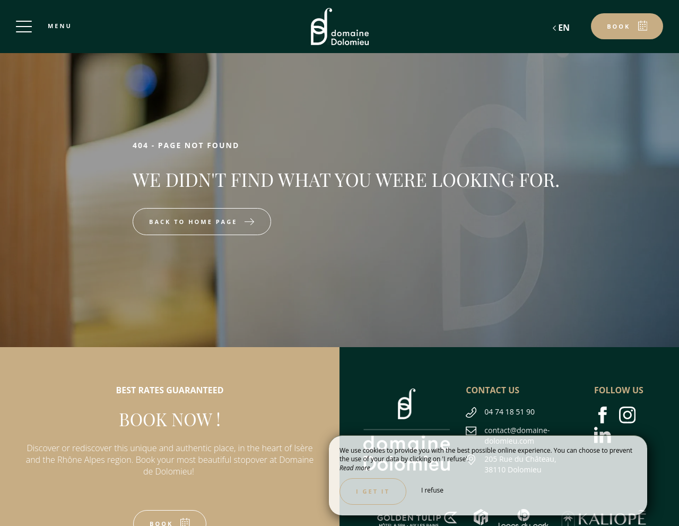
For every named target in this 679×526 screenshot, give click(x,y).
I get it (373, 491)
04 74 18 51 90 (509, 412)
